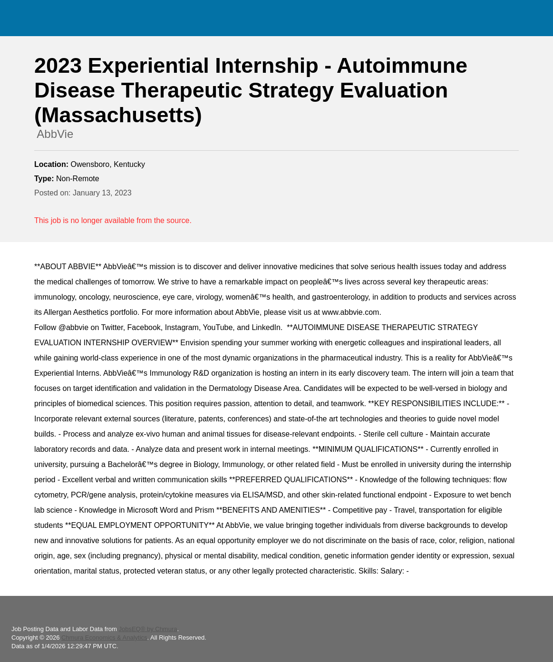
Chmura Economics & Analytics (104, 637)
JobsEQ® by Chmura (147, 629)
